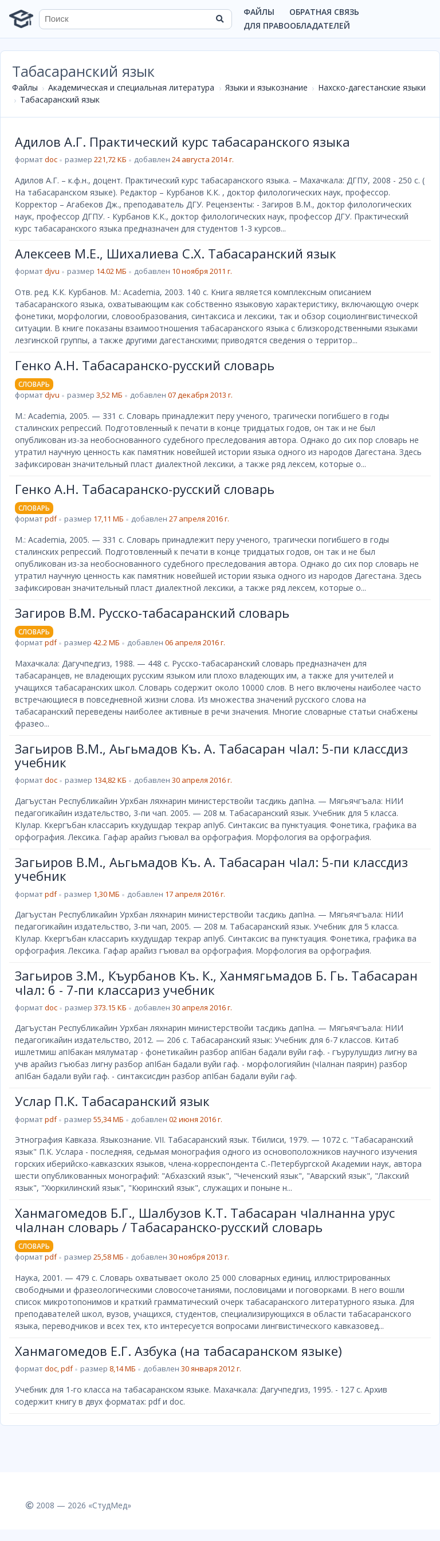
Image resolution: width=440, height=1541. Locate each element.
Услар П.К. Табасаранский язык (112, 1100)
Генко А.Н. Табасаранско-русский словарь (144, 365)
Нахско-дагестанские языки (372, 87)
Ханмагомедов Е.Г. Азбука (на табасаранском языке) (178, 1350)
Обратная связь (324, 11)
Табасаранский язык (60, 99)
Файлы (258, 11)
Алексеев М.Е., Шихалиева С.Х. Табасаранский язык (175, 253)
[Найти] (219, 19)
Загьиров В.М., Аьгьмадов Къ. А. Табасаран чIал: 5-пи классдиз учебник (211, 755)
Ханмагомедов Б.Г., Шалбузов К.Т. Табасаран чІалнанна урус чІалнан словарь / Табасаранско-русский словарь (205, 1219)
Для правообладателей (296, 25)
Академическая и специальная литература (131, 87)
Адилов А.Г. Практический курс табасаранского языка (182, 141)
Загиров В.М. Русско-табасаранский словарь (152, 612)
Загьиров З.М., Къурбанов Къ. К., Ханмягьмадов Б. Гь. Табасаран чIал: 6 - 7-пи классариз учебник (216, 982)
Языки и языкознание (266, 87)
